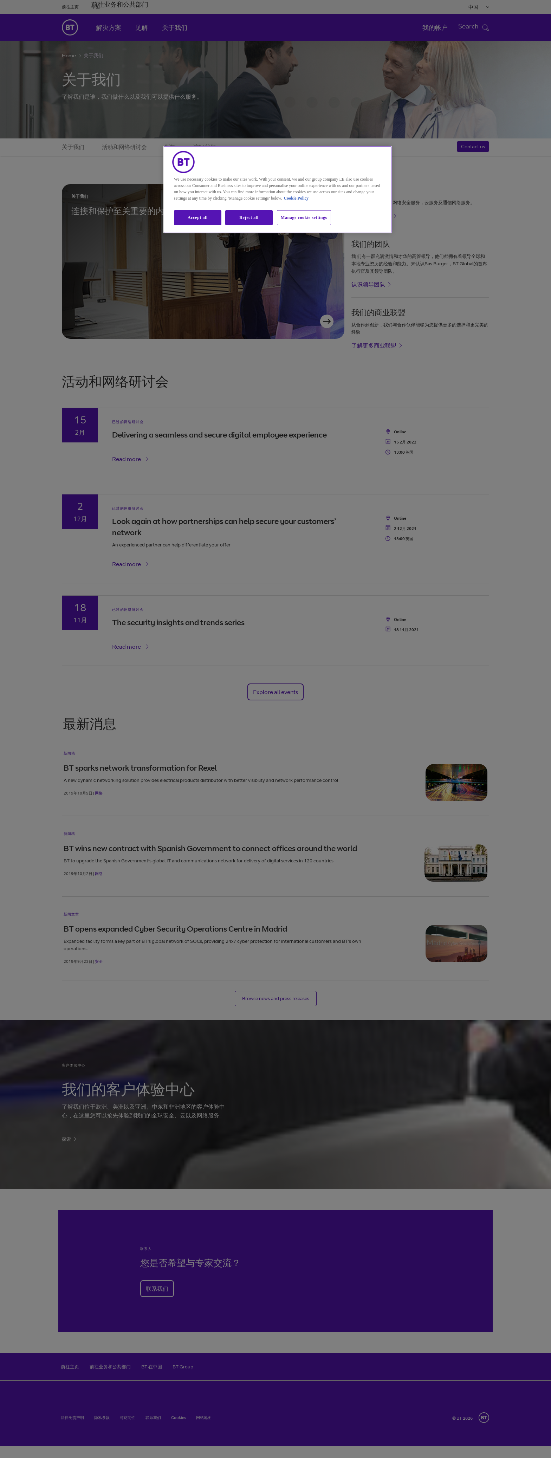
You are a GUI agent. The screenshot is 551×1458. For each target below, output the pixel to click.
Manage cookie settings (304, 217)
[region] (277, 189)
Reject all (248, 217)
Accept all (198, 217)
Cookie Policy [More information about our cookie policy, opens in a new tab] (296, 198)
